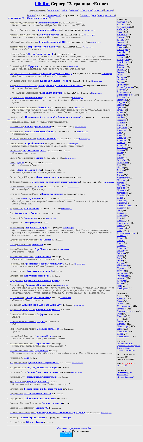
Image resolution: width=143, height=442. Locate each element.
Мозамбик (122, 190)
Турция (120, 263)
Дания (120, 112)
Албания (121, 29)
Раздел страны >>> (16, 18)
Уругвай (121, 271)
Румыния (121, 228)
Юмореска (122, 331)
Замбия (120, 117)
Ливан (120, 172)
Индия (120, 125)
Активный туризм (124, 372)
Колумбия (122, 160)
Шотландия (122, 49)
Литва (120, 175)
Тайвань (121, 253)
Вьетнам (121, 97)
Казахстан (122, 147)
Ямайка (120, 64)
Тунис (120, 260)
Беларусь (121, 44)
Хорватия (121, 281)
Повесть (121, 316)
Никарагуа (122, 203)
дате (94, 15)
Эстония (121, 54)
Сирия (120, 243)
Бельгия (121, 69)
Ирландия (121, 137)
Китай (120, 157)
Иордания (121, 130)
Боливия (121, 79)
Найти (65, 10)
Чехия (120, 283)
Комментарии (90, 30)
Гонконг (121, 105)
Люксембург (123, 178)
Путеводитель (123, 306)
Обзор (120, 301)
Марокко (121, 185)
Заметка (121, 296)
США (119, 230)
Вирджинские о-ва (126, 95)
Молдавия (122, 193)
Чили (119, 286)
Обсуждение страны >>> (39, 18)
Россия (120, 225)
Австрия (121, 24)
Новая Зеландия (124, 205)
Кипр (119, 155)
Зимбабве (121, 120)
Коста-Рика (122, 162)
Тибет (120, 255)
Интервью (122, 324)
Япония (120, 67)
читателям (110, 15)
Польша (121, 220)
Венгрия (121, 90)
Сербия (120, 238)
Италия (120, 145)
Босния (120, 82)
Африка (120, 39)
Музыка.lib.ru (122, 375)
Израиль (121, 122)
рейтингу (85, 15)
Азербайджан (123, 27)
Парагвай (121, 215)
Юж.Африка (123, 59)
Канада (120, 150)
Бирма (120, 74)
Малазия (121, 180)
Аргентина (122, 34)
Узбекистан (122, 266)
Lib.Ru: (42, 3)
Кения (120, 152)
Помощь (109, 10)
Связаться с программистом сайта (74, 428)
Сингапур (121, 240)
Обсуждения (86, 10)
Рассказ (120, 309)
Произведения (53, 15)
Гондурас (121, 102)
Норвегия (121, 208)
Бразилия (121, 85)
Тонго (119, 258)
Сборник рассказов (126, 311)
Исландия (121, 140)
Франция (121, 278)
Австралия (122, 22)
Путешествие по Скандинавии (128, 346)
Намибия (121, 195)
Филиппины (123, 273)
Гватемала (122, 100)
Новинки (98, 10)
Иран (119, 135)
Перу (119, 218)
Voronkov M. (122, 366)
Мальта (120, 183)
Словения (121, 248)
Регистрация (53, 10)
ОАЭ (119, 210)
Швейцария (122, 288)
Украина (121, 268)
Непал (120, 198)
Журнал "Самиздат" (125, 377)
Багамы (120, 42)
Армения (121, 37)
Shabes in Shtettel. (123, 348)
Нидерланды (123, 200)
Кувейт (120, 167)
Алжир (120, 32)
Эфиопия (121, 57)
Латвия (120, 170)
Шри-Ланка (122, 52)
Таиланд (121, 250)
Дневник (121, 298)
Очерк (120, 321)
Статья (120, 303)
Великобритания (125, 87)
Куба (119, 165)
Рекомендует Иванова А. (126, 350)
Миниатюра (122, 326)
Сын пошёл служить (125, 343)
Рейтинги (74, 10)
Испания (121, 142)
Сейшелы (121, 235)
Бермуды (121, 72)
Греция (120, 107)
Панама (120, 213)
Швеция (121, 47)
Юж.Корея (122, 62)
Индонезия (122, 127)
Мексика (121, 188)
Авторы (31, 15)
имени (101, 15)
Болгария (121, 77)
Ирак (119, 132)
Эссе (119, 319)
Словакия (121, 245)
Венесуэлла (122, 92)
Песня (120, 334)
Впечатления (123, 336)
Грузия (120, 110)
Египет (120, 115)
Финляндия (122, 276)
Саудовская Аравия (126, 233)
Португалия (122, 223)
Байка (119, 329)
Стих (119, 314)
